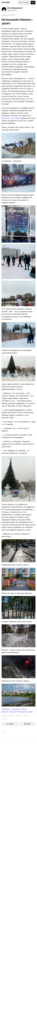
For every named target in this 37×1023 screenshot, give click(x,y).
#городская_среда (25, 712)
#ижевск (5, 712)
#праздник (6, 709)
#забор (24, 709)
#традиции (15, 709)
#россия (13, 712)
